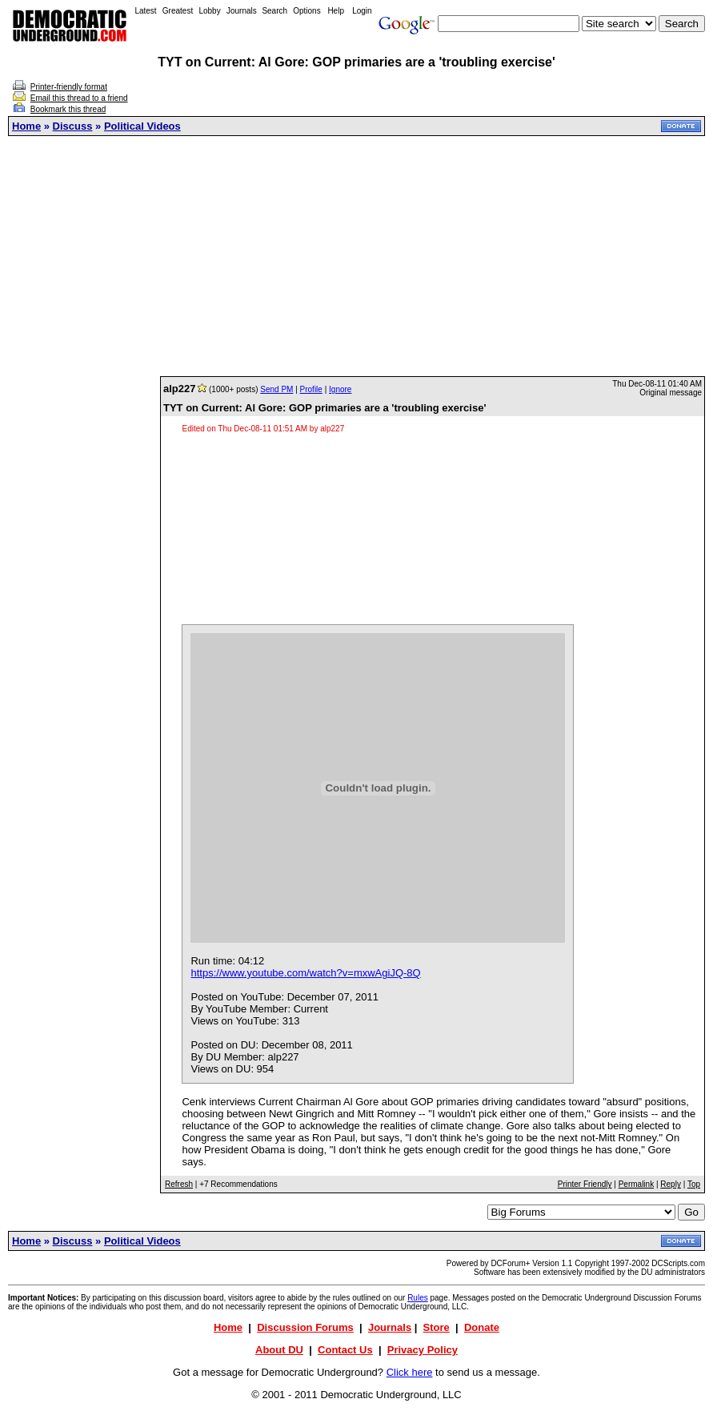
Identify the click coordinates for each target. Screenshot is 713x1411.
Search (274, 10)
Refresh (179, 1184)
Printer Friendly (585, 1184)
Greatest (177, 10)
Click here (410, 1372)
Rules (417, 1297)
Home (26, 126)
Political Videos (142, 126)
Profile (311, 389)
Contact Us (345, 1350)
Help (335, 10)
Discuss (73, 126)
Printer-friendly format (68, 86)
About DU (279, 1350)
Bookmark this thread (68, 109)
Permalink (636, 1184)
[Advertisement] (360, 256)
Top (693, 1184)
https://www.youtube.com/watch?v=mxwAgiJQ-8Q (305, 973)
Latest (145, 10)
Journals (241, 10)
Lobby (209, 10)
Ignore (340, 389)
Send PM (276, 389)
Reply (670, 1184)
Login (361, 10)
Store (436, 1327)
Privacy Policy (422, 1350)
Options (306, 10)
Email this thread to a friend (79, 98)
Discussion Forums (305, 1327)
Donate (481, 1327)
